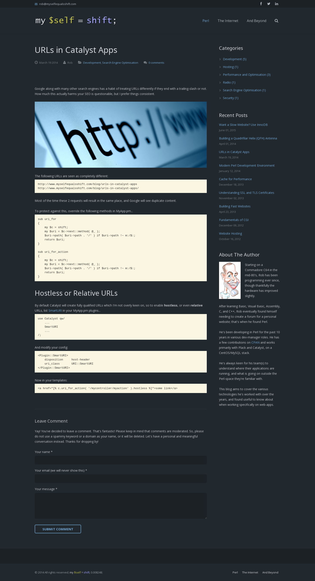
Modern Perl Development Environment (247, 165)
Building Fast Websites (235, 206)
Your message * (46, 489)
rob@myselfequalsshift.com (57, 4)
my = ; (80, 572)
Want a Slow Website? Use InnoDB (243, 125)
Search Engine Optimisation (120, 63)
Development (92, 63)
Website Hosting (230, 233)
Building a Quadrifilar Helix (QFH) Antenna (248, 138)
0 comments (156, 63)
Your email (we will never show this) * (61, 470)
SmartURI (55, 310)
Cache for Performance (235, 179)
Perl (235, 572)
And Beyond (270, 572)
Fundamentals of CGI (234, 220)
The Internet (250, 572)
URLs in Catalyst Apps (234, 152)
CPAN (255, 342)
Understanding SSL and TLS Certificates (246, 193)
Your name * (44, 452)
